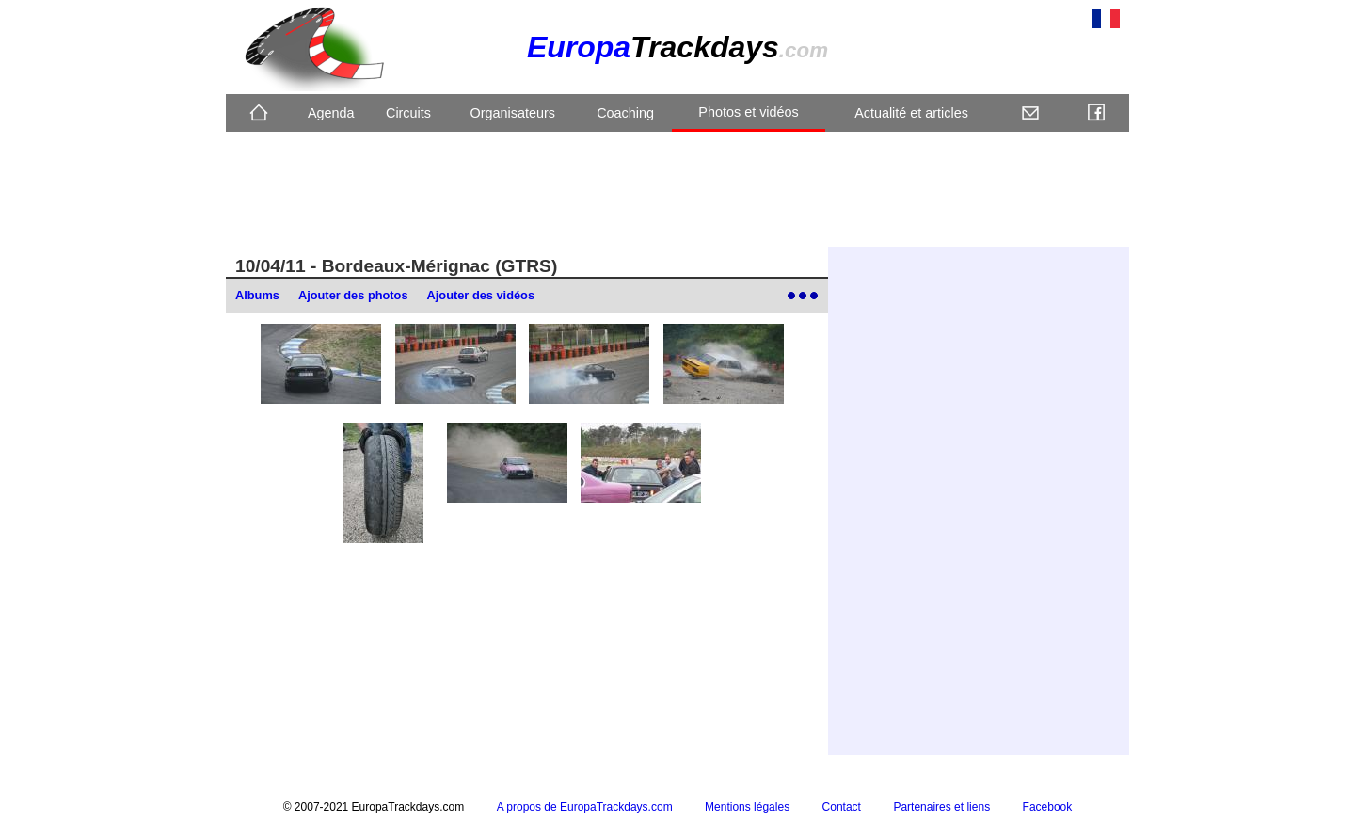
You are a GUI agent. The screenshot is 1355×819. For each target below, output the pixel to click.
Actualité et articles (911, 112)
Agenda (331, 112)
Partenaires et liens (941, 806)
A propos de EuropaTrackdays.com (585, 806)
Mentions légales (747, 806)
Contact (841, 806)
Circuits (408, 112)
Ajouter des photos (353, 295)
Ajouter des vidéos (481, 295)
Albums (257, 295)
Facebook (1048, 806)
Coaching (625, 112)
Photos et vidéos (748, 112)
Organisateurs (512, 112)
